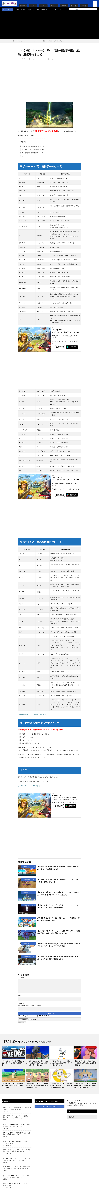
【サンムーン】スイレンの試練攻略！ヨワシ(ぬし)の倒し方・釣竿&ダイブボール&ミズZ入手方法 (58, 893)
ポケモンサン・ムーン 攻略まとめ (29, 786)
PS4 (33, 6)
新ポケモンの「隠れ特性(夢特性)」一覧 (32, 146)
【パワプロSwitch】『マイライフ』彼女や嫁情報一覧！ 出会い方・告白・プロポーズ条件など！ (16, 1167)
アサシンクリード (51, 10)
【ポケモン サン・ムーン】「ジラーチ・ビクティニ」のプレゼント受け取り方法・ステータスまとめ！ (85, 1085)
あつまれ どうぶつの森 (32, 10)
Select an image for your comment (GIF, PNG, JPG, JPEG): (34, 1016)
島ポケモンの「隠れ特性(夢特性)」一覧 (32, 149)
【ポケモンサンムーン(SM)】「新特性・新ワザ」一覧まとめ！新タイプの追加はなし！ (58, 868)
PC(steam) (54, 6)
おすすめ (22, 6)
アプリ (64, 6)
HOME (3, 41)
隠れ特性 (50, 59)
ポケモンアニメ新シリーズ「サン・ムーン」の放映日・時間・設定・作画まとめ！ (58, 919)
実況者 (84, 6)
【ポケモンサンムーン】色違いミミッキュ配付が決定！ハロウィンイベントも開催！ (12, 1085)
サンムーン (45, 59)
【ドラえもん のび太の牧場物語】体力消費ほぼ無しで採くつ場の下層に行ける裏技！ (17, 1108)
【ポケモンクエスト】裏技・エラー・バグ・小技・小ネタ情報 (16, 1184)
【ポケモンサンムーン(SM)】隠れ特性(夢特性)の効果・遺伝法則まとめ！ (48, 41)
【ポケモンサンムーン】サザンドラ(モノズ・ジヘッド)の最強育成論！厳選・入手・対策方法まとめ (58, 932)
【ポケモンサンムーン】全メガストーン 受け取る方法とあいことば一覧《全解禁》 (85, 1063)
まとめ (23, 156)
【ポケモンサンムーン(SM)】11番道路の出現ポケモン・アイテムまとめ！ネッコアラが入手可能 (58, 945)
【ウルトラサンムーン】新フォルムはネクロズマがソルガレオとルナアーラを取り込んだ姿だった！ (37, 1063)
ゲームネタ (74, 6)
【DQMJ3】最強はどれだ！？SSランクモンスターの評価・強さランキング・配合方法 (16, 1159)
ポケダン (59, 10)
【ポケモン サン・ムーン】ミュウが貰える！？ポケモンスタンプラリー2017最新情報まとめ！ (61, 1085)
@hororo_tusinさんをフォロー (75, 1100)
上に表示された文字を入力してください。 (30, 1005)
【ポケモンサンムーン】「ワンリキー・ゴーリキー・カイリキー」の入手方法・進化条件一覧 (58, 906)
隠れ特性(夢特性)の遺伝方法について (31, 153)
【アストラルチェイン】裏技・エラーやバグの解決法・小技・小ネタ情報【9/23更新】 (16, 1150)
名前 (19, 995)
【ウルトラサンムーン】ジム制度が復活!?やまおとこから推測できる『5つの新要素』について (37, 1085)
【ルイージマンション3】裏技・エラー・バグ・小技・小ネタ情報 (16, 1142)
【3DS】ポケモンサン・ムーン (20, 41)
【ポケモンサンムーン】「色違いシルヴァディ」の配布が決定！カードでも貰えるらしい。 (61, 1063)
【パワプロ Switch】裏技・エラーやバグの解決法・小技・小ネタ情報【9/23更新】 (16, 1125)
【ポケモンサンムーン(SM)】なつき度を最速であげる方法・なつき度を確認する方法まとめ (57, 958)
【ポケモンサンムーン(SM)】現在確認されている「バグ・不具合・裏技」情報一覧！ (58, 880)
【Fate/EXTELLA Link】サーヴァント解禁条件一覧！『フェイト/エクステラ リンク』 (16, 1117)
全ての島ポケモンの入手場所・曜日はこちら (33, 714)
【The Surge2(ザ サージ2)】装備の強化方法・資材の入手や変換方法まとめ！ (16, 1134)
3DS (9, 41)
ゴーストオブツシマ (20, 10)
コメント (21, 977)
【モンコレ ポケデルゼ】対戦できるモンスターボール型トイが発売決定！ (13, 1063)
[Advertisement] (49, 24)
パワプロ (42, 10)
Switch (43, 6)
